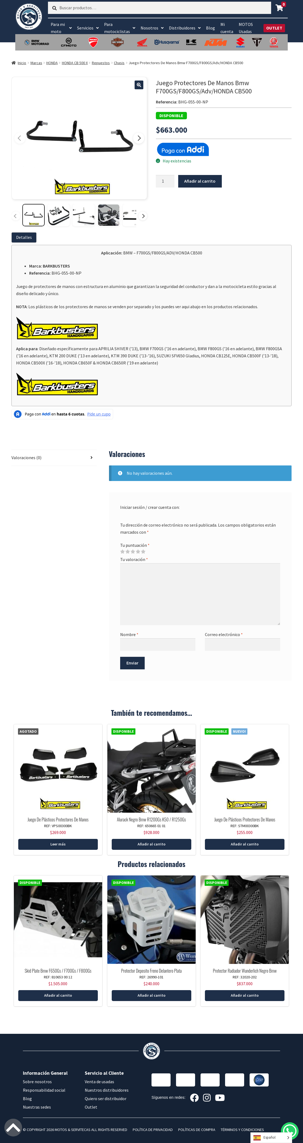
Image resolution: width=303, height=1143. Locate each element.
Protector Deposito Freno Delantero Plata (151, 970)
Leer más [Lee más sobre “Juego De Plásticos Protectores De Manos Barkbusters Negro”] (58, 844)
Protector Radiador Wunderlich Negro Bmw (245, 970)
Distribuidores (182, 28)
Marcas (36, 62)
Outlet (91, 1107)
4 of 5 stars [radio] (138, 552)
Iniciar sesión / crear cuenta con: (150, 507)
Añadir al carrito (200, 181)
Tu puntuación (135, 545)
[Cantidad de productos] (165, 181)
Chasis (119, 62)
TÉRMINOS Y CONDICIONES (242, 1129)
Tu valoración (134, 559)
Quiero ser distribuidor (105, 1098)
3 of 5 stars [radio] (133, 552)
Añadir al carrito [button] (151, 844)
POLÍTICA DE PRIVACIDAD (153, 1129)
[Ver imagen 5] (134, 215)
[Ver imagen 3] (83, 215)
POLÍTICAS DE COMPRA (196, 1129)
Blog (210, 28)
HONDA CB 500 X (75, 62)
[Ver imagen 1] (33, 215)
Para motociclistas (117, 28)
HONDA (52, 62)
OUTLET (274, 28)
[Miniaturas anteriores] (15, 216)
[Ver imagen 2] (58, 215)
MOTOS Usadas (246, 28)
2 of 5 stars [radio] (127, 552)
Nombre (129, 634)
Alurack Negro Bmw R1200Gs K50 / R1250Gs (151, 819)
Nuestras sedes (37, 1107)
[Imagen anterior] (19, 138)
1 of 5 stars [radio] (122, 552)
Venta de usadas (99, 1081)
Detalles (24, 237)
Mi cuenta (226, 28)
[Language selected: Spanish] (271, 1137)
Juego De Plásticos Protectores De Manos (58, 819)
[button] (139, 85)
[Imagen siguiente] (138, 138)
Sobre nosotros (37, 1081)
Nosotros (149, 28)
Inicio (22, 62)
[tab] (25, 237)
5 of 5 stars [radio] (143, 552)
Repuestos (101, 62)
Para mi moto (58, 28)
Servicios (85, 28)
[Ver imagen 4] (109, 215)
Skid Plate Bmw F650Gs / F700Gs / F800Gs (58, 970)
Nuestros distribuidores (107, 1090)
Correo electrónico (224, 634)
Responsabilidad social (44, 1090)
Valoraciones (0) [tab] (26, 457)
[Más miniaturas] (142, 216)
